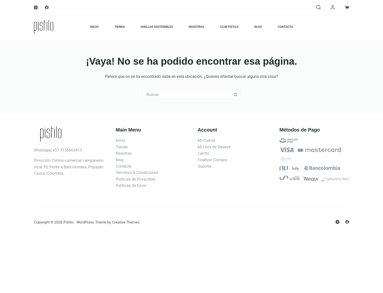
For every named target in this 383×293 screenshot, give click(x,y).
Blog (258, 27)
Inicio (94, 27)
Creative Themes (125, 222)
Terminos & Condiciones (137, 172)
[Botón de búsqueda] (235, 94)
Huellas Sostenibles (156, 27)
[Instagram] (36, 7)
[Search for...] (187, 94)
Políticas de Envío (131, 185)
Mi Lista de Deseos (214, 147)
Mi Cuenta (206, 140)
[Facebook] (47, 7)
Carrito (203, 153)
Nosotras (196, 27)
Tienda (120, 27)
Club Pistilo (229, 27)
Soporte (204, 166)
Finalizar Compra (212, 160)
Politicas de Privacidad (135, 179)
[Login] (332, 7)
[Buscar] (318, 7)
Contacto (285, 27)
